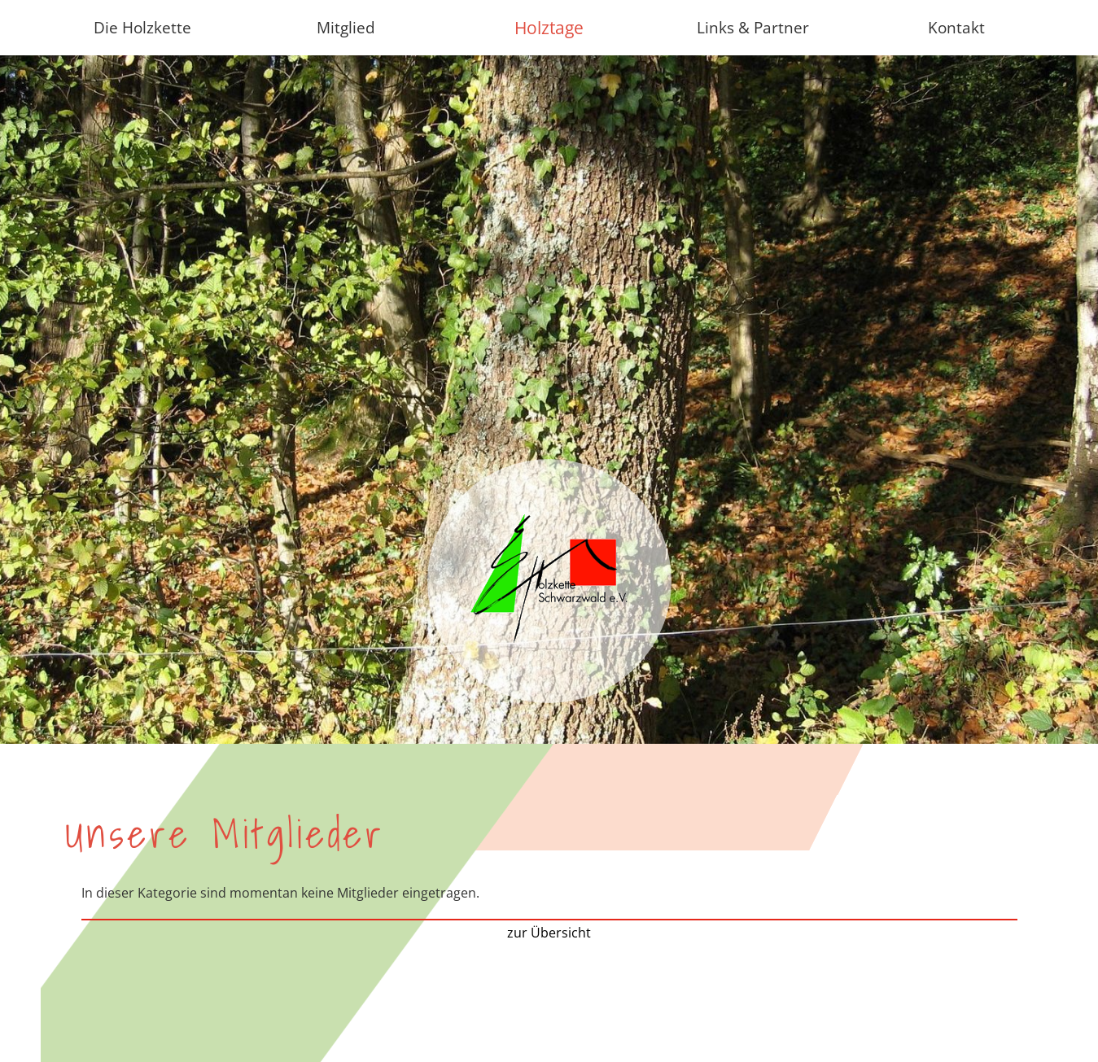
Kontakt (956, 27)
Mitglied (346, 27)
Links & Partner (753, 27)
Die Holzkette (142, 27)
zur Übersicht (549, 933)
